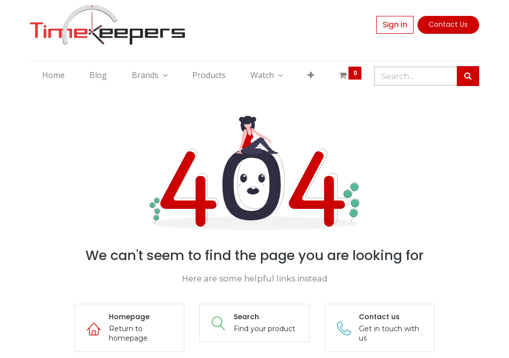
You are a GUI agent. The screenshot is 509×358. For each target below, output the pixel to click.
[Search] (468, 76)
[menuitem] (53, 75)
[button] (311, 75)
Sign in (395, 24)
